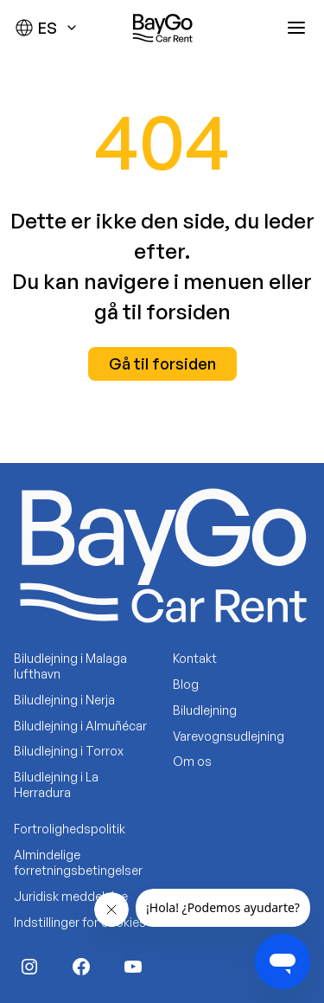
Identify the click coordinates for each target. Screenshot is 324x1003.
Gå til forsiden (162, 363)
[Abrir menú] (296, 28)
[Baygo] (162, 27)
